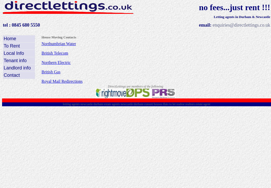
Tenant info (15, 60)
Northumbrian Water (59, 44)
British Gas (51, 72)
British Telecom (55, 53)
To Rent (12, 46)
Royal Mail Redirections (62, 81)
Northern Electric (56, 62)
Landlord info (17, 67)
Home (10, 38)
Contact (12, 75)
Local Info (14, 53)
